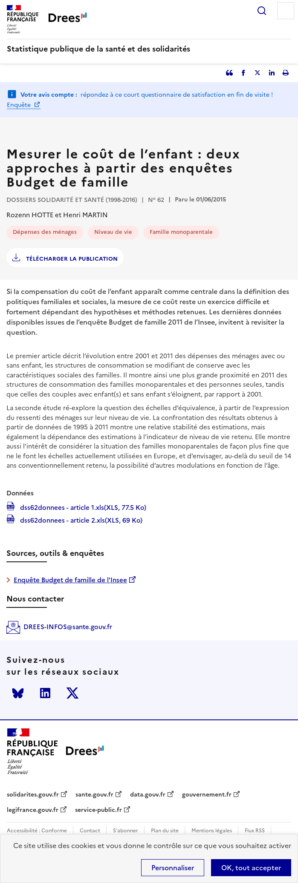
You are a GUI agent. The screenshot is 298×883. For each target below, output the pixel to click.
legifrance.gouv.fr (32, 810)
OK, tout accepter (251, 868)
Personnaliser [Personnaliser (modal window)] (172, 868)
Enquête (19, 105)
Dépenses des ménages (45, 232)
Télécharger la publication (71, 259)
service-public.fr (98, 810)
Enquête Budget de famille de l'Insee (70, 580)
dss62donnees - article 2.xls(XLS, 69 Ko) (80, 519)
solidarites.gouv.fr (33, 795)
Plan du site (165, 830)
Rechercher (261, 10)
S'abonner (125, 830)
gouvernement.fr (206, 795)
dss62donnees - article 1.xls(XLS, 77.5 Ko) (82, 507)
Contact (90, 830)
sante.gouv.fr (94, 795)
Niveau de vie (113, 232)
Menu (285, 10)
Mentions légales (211, 830)
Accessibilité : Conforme (37, 830)
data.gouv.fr (147, 795)
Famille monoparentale (181, 232)
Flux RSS (255, 830)
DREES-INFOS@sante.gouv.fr (67, 627)
